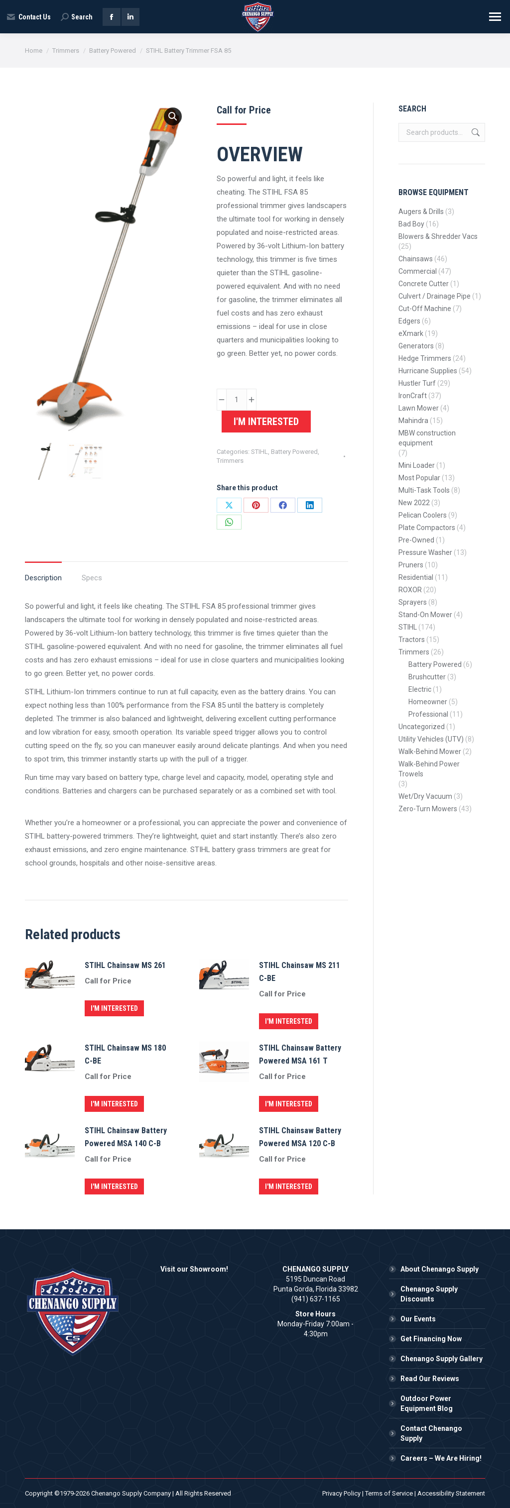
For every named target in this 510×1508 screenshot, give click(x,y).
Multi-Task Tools (424, 490)
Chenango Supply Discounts (429, 1294)
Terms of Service (389, 1493)
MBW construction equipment (427, 438)
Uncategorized (421, 727)
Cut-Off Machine (424, 309)
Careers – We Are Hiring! (441, 1458)
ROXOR (410, 590)
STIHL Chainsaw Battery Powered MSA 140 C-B (126, 1137)
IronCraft (412, 396)
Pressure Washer (425, 552)
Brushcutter (427, 677)
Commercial (417, 271)
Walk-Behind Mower (429, 751)
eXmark (410, 333)
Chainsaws (415, 259)
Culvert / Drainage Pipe (434, 296)
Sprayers (412, 602)
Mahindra (413, 421)
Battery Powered (294, 451)
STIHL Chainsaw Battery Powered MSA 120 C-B (300, 1137)
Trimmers (230, 460)
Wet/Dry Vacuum (425, 796)
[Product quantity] (237, 400)
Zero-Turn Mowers (427, 809)
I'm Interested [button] (114, 1008)
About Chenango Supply (439, 1269)
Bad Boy (411, 224)
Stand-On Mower (425, 615)
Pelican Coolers (422, 515)
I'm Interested (266, 422)
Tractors (411, 640)
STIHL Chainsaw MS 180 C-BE (125, 1054)
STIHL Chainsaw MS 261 (125, 965)
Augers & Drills (421, 211)
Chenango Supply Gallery (441, 1359)
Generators (416, 346)
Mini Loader (416, 465)
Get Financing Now (431, 1339)
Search (475, 132)
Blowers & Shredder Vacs (438, 236)
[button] (173, 116)
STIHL (259, 451)
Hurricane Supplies (427, 371)
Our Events (418, 1319)
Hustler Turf (417, 383)
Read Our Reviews (429, 1379)
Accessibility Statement (451, 1493)
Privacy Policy (341, 1493)
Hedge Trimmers (424, 358)
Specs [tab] (92, 577)
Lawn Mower (418, 408)
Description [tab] (43, 577)
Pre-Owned (416, 540)
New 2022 (414, 503)
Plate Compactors (426, 528)
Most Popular (419, 478)
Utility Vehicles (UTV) (431, 739)
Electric (419, 689)
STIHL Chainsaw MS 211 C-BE (299, 972)
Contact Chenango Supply (431, 1433)
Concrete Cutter (423, 284)
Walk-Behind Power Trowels (429, 769)
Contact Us (28, 17)
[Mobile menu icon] (495, 16)
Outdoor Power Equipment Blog (426, 1403)
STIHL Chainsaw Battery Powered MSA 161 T (300, 1054)
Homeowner (427, 702)
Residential (415, 577)
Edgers (409, 321)
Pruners (410, 565)
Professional (428, 714)
